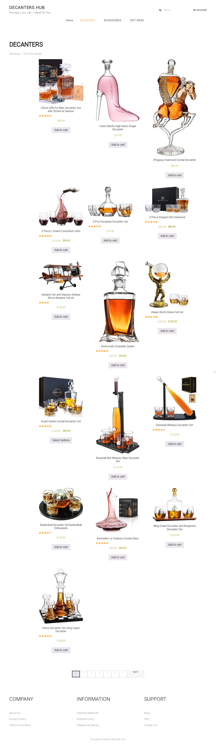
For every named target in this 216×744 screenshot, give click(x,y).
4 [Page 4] (99, 673)
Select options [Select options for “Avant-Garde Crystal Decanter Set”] (61, 440)
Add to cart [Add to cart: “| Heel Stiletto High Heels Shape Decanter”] (118, 144)
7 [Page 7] (123, 673)
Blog (147, 713)
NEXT (135, 672)
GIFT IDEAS (137, 20)
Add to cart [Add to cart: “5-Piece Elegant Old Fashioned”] (167, 236)
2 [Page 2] (83, 673)
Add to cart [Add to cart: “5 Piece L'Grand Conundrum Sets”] (61, 250)
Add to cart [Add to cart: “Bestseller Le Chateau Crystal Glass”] (118, 557)
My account (200, 10)
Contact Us (150, 725)
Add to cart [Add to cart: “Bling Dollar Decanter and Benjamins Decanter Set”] (174, 544)
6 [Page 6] (115, 673)
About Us (14, 713)
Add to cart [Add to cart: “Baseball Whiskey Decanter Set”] (174, 444)
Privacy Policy (17, 719)
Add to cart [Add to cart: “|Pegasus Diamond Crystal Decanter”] (174, 175)
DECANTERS (88, 20)
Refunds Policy (85, 719)
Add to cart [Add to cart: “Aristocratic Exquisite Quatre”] (118, 365)
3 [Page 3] (91, 673)
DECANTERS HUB (27, 7)
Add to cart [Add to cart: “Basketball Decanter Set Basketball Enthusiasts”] (61, 547)
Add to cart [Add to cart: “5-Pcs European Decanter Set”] (110, 240)
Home (69, 20)
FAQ (146, 719)
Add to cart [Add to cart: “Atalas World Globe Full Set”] (167, 331)
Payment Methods (88, 713)
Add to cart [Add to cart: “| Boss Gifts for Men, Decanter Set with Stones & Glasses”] (61, 130)
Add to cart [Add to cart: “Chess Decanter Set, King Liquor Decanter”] (61, 650)
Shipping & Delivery (88, 725)
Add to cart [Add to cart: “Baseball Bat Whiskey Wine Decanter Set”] (118, 476)
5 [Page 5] (107, 673)
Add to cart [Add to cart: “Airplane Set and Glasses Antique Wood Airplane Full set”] (61, 316)
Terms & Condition (20, 725)
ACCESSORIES (113, 20)
